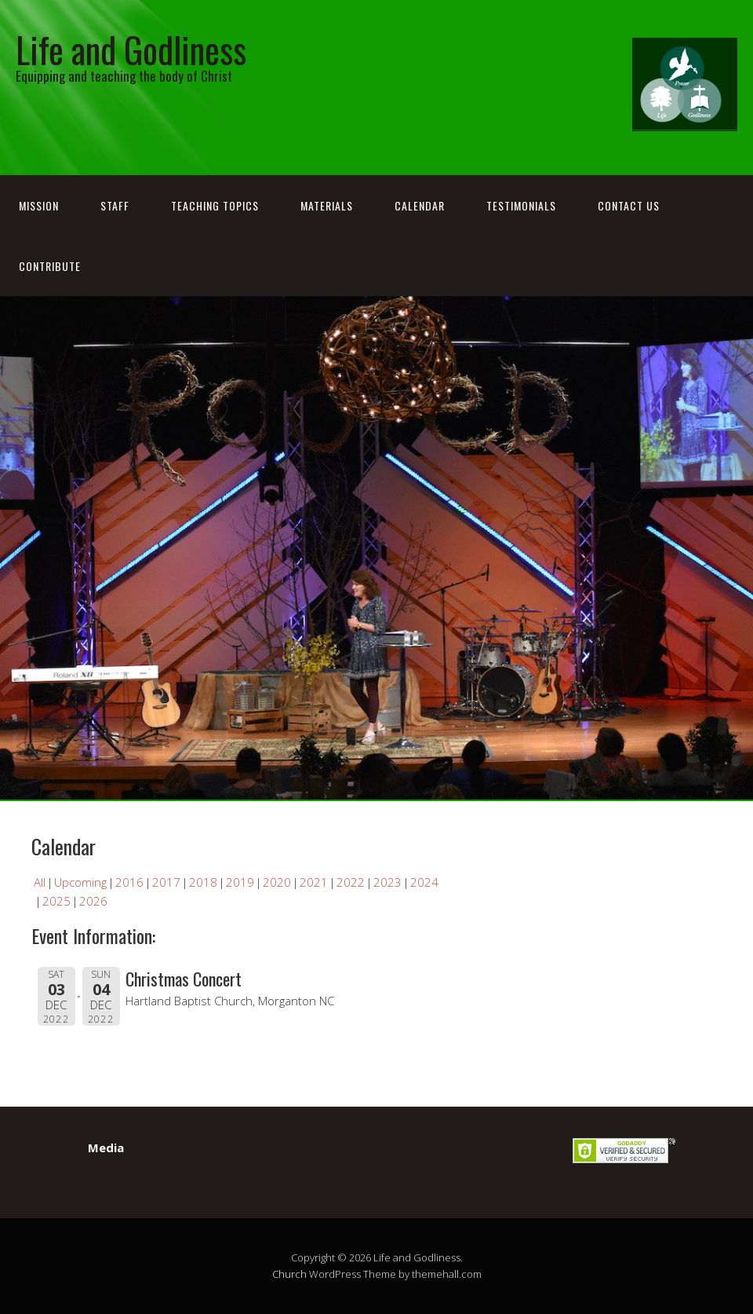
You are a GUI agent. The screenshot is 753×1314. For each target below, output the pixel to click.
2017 (166, 882)
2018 (203, 882)
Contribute (50, 266)
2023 (387, 882)
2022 (350, 882)
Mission (39, 205)
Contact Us (629, 205)
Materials (326, 205)
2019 (240, 882)
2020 (277, 882)
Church (289, 1274)
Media (106, 1147)
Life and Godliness (131, 49)
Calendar (420, 205)
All (39, 882)
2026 (93, 901)
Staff (114, 205)
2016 (129, 882)
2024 (424, 882)
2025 (56, 901)
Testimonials (521, 205)
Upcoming (80, 882)
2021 (314, 882)
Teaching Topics (215, 205)
